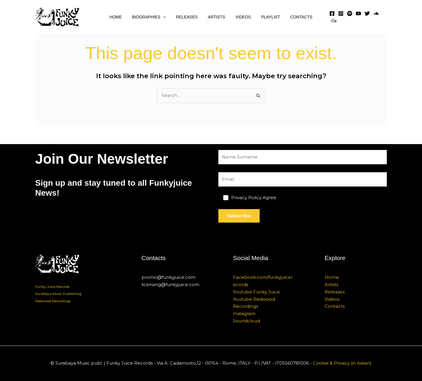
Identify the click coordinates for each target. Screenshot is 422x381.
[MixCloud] (384, 17)
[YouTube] (357, 17)
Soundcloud (246, 321)
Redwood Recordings (53, 301)
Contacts (295, 17)
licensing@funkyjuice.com (170, 284)
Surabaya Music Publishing (58, 294)
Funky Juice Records (52, 286)
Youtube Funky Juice (256, 292)
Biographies (153, 17)
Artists (216, 17)
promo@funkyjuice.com (168, 277)
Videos (241, 17)
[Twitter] (366, 17)
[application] (167, 17)
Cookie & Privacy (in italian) (342, 363)
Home (122, 17)
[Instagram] (340, 17)
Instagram (244, 313)
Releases (189, 17)
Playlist (266, 17)
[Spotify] (349, 17)
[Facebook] (331, 17)
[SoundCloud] (375, 17)
